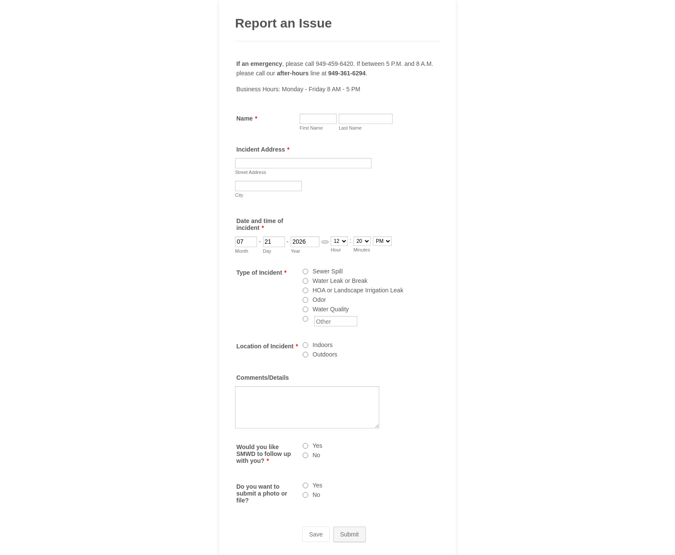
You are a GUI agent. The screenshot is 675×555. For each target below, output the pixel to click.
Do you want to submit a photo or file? (261, 493)
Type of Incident (261, 272)
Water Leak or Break (340, 280)
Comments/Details (262, 377)
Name (246, 118)
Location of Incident (267, 346)
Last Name (350, 127)
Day (267, 251)
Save (316, 534)
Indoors (323, 344)
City (239, 195)
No (316, 455)
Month (241, 251)
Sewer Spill (328, 271)
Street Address (250, 172)
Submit (349, 534)
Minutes (361, 249)
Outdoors (325, 354)
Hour (336, 249)
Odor (319, 299)
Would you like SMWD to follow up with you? (263, 453)
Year (295, 251)
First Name (311, 127)
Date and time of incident (259, 224)
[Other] (305, 319)
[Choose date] (325, 242)
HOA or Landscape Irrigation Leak (358, 290)
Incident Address (263, 149)
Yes (317, 445)
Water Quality (331, 309)
